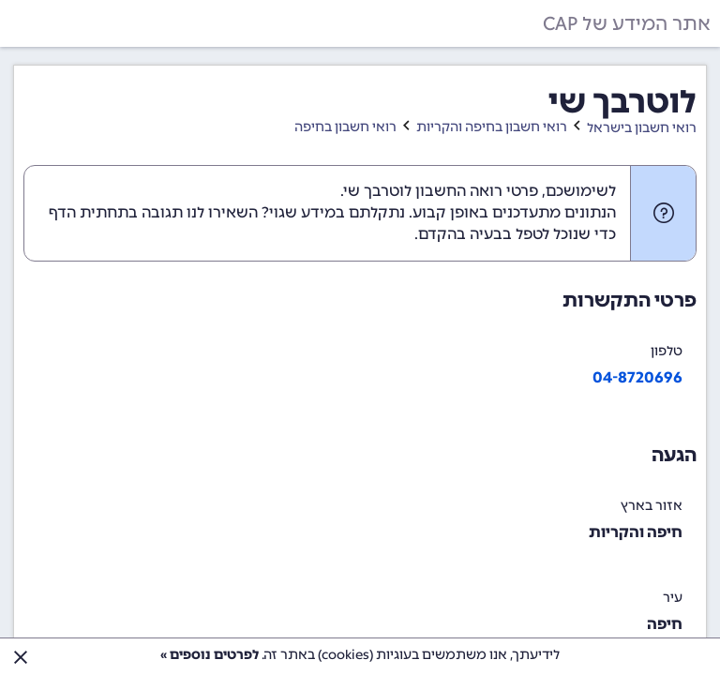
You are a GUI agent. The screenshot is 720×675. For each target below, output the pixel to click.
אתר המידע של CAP (627, 23)
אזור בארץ (651, 506)
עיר (672, 598)
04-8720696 (637, 377)
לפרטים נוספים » (209, 655)
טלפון (666, 351)
